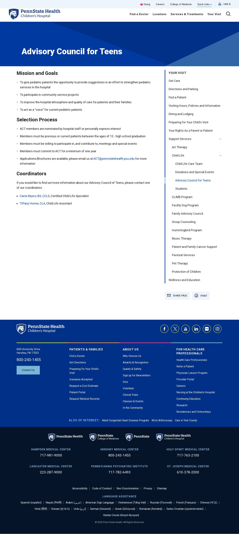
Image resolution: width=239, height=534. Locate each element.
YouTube (185, 329)
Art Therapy (179, 147)
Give (125, 381)
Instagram (217, 329)
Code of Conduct (102, 488)
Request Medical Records (84, 398)
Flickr (207, 329)
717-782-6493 (119, 472)
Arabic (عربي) (73, 502)
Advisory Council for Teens (193, 180)
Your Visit (214, 14)
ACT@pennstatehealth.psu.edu (114, 158)
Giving (147, 4)
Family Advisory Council (187, 213)
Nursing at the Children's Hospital (195, 392)
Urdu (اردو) (80, 509)
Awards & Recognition (135, 362)
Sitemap (162, 488)
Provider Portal (185, 379)
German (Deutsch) (100, 509)
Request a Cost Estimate (83, 385)
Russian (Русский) (161, 502)
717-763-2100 (188, 455)
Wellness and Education (184, 280)
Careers (160, 4)
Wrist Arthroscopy (162, 420)
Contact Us (28, 370)
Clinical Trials (130, 394)
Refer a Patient (185, 366)
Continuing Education (188, 398)
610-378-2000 (188, 472)
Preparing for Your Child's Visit (188, 122)
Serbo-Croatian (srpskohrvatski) (184, 509)
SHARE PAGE (177, 295)
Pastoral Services (183, 255)
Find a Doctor (139, 14)
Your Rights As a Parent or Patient (191, 130)
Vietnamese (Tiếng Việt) (132, 502)
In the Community (133, 407)
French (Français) (186, 502)
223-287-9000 (51, 472)
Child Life (178, 155)
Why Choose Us (132, 356)
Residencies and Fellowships (193, 411)
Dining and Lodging (181, 114)
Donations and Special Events (194, 172)
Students (181, 188)
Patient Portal (77, 392)
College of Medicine (181, 4)
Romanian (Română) (150, 509)
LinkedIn (196, 329)
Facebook (164, 329)
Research (181, 405)
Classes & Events (133, 401)
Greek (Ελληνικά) (125, 509)
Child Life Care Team (188, 163)
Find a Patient (177, 97)
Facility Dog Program (185, 205)
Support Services (180, 139)
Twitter (175, 329)
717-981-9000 (51, 455)
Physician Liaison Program (191, 372)
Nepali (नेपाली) (54, 502)
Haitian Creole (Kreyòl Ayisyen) (121, 515)
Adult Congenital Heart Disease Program (125, 420)
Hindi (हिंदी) (41, 509)
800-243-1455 (29, 359)
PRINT (201, 295)
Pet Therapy (180, 263)
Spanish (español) (31, 502)
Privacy (148, 488)
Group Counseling (184, 222)
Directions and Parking (183, 89)
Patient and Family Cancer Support (194, 246)
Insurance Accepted (80, 379)
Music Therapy (182, 238)
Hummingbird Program (187, 230)
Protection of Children (186, 271)
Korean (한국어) (60, 509)
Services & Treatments (187, 14)
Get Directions (77, 362)
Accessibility (79, 488)
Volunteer (128, 388)
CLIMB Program (182, 197)
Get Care (174, 80)
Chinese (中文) (208, 502)
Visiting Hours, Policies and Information (194, 105)
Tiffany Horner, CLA (32, 203)
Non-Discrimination (128, 488)
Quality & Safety (132, 368)
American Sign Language (99, 502)
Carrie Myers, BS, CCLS (35, 196)
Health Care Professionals (191, 360)
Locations (160, 14)
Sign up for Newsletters (137, 375)
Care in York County (186, 420)
